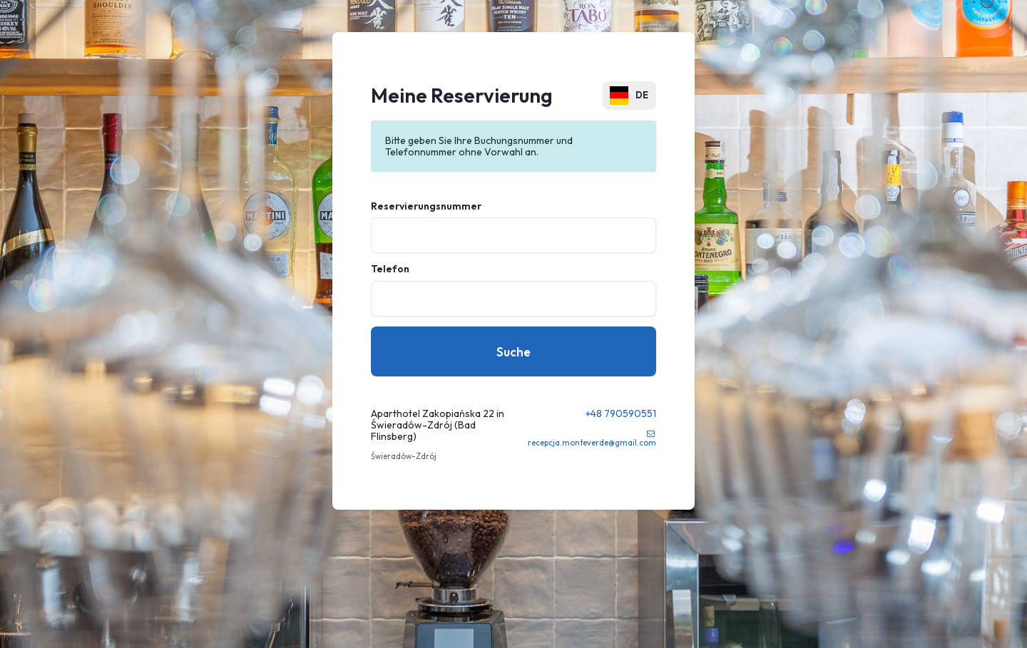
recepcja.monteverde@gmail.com (592, 443)
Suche (513, 351)
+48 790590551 (621, 413)
